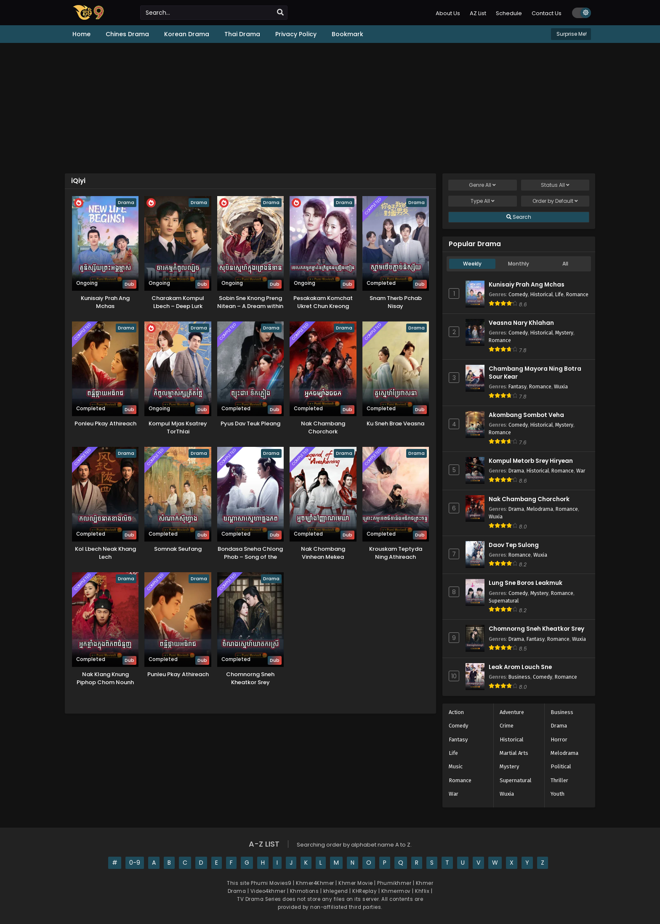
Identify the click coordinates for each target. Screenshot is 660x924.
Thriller (559, 780)
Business (519, 677)
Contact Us (547, 13)
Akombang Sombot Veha (526, 415)
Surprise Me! (571, 33)
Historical (541, 294)
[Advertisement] (330, 108)
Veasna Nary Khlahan (521, 323)
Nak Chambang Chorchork (529, 499)
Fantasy (517, 386)
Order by (555, 201)
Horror (559, 739)
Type (483, 201)
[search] (280, 12)
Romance (577, 294)
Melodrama (540, 509)
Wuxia (561, 386)
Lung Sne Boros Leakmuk (525, 583)
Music (456, 766)
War (580, 470)
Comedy (518, 294)
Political (561, 766)
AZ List (478, 13)
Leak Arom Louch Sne (520, 667)
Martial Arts (514, 753)
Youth (557, 794)
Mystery (564, 332)
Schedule (509, 13)
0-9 (134, 862)
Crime (507, 725)
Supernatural (504, 600)
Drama (516, 470)
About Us (448, 13)
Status (555, 185)
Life (559, 294)
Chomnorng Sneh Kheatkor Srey (536, 629)
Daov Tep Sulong (514, 545)
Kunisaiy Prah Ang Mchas (526, 285)
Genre (482, 185)
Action (456, 712)
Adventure (512, 712)
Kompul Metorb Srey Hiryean (531, 461)
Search (518, 217)
